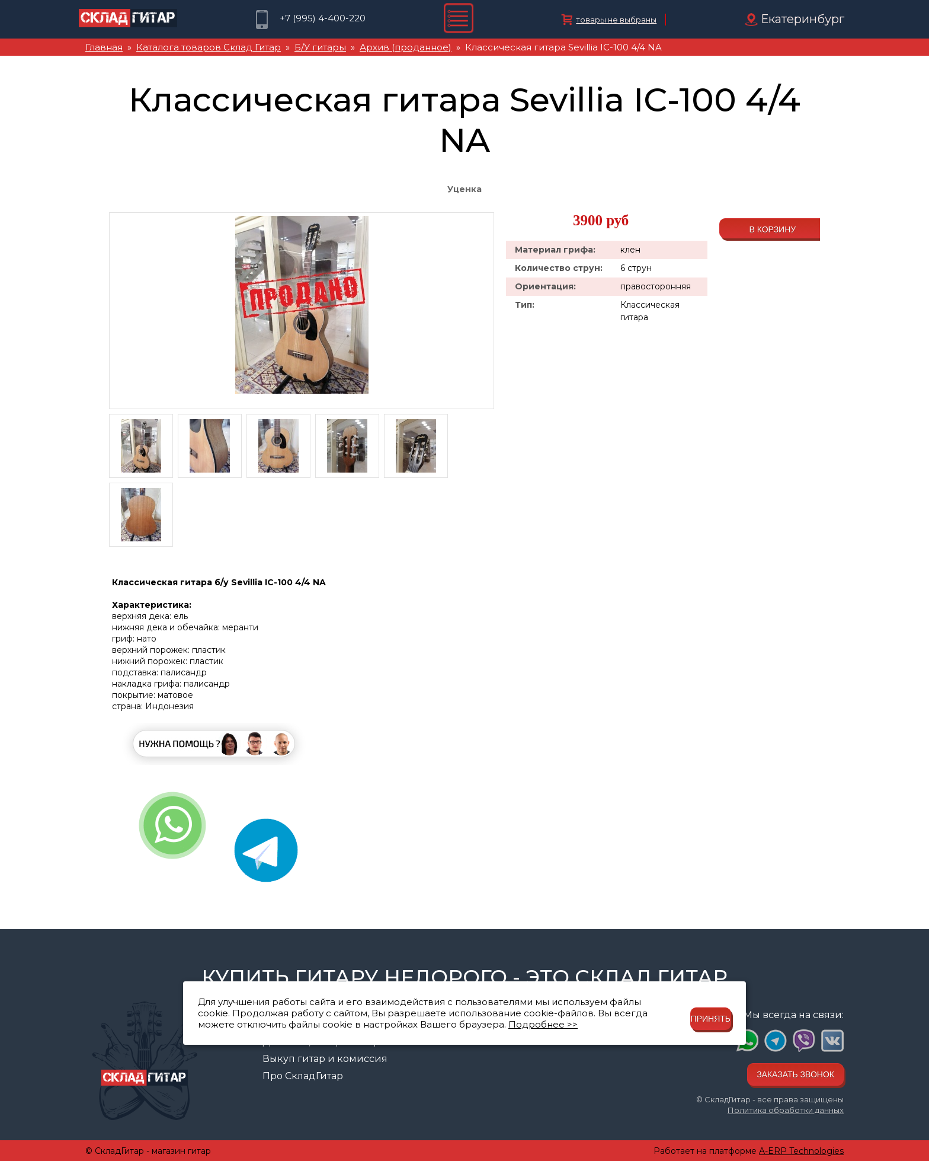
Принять (711, 1018)
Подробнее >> (543, 1024)
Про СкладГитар (302, 1076)
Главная (104, 47)
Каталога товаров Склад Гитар (208, 47)
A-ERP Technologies (801, 1151)
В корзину (772, 229)
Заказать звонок (795, 1074)
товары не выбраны (616, 19)
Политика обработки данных (786, 1110)
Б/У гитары (320, 47)
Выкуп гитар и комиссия (324, 1058)
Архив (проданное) (405, 47)
